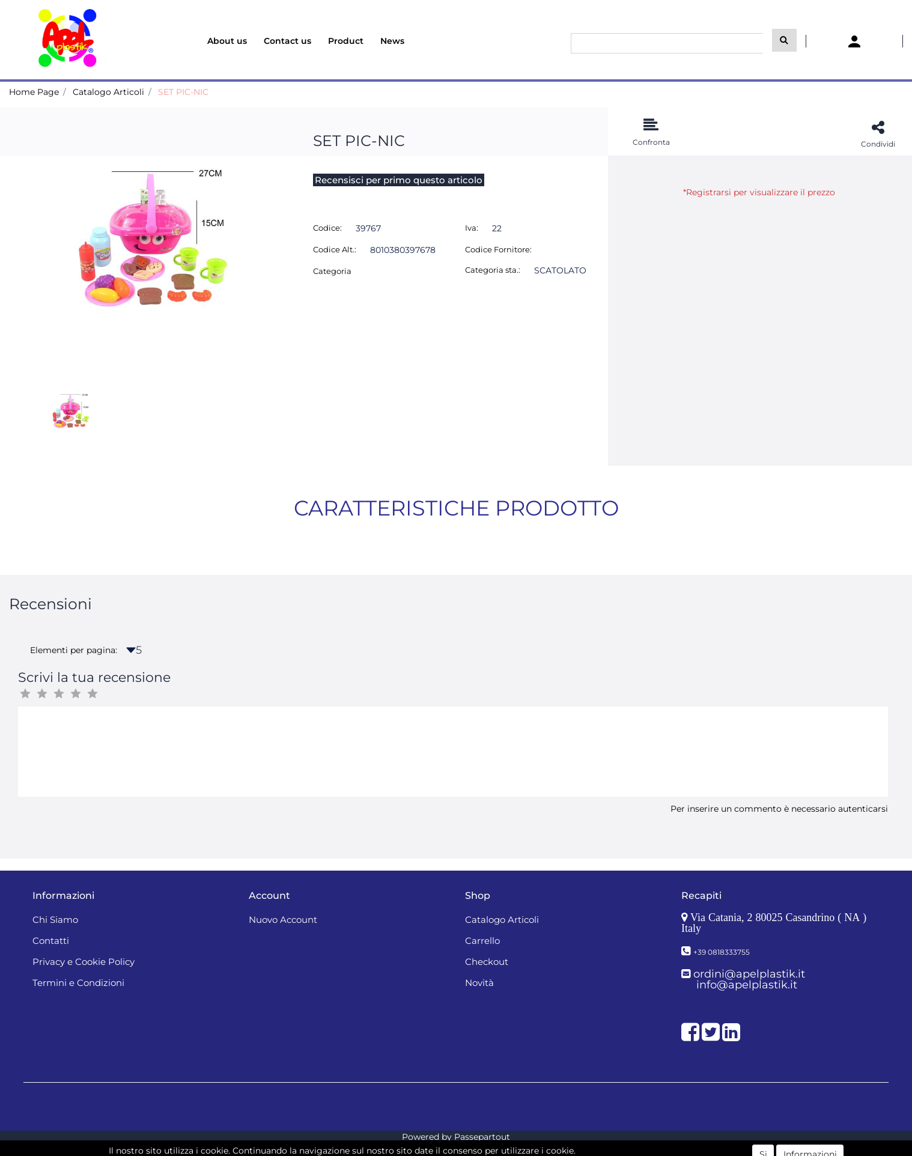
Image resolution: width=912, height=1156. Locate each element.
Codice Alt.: (334, 249)
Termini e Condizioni (78, 982)
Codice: (327, 228)
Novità (479, 982)
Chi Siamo (55, 919)
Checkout (486, 961)
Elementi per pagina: (73, 650)
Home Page (34, 92)
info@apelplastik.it (746, 984)
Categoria (332, 271)
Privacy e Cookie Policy (83, 961)
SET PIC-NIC (183, 92)
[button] (784, 40)
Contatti (50, 940)
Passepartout (482, 1136)
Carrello (482, 940)
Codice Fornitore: (498, 249)
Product (345, 40)
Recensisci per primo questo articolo (398, 180)
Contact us (287, 40)
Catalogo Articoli (108, 92)
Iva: (471, 228)
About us (227, 40)
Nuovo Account (283, 919)
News (392, 40)
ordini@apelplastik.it (749, 974)
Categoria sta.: (492, 270)
